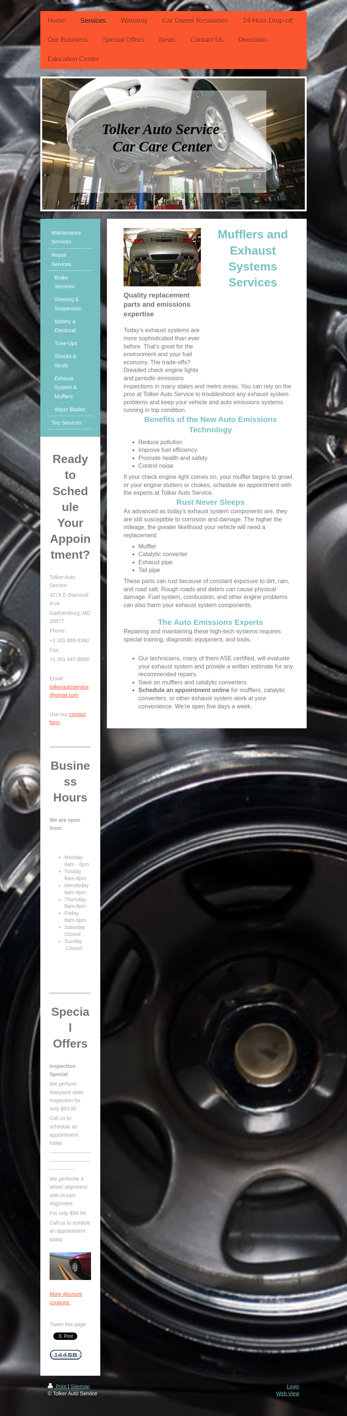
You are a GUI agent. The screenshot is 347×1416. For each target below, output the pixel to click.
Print (58, 1386)
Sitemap (80, 1386)
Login (293, 1386)
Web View (287, 1393)
